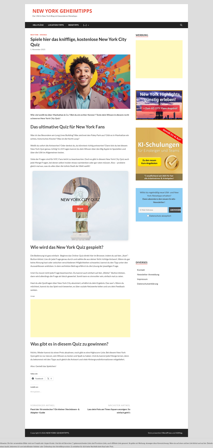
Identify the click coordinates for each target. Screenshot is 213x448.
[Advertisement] (80, 318)
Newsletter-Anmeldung (148, 274)
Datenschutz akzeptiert (159, 215)
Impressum (142, 279)
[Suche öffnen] (181, 25)
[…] (85, 25)
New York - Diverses (38, 35)
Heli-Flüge (38, 25)
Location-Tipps (56, 25)
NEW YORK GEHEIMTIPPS (62, 11)
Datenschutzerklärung (147, 283)
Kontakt (141, 270)
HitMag (179, 433)
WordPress (167, 433)
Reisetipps (73, 25)
